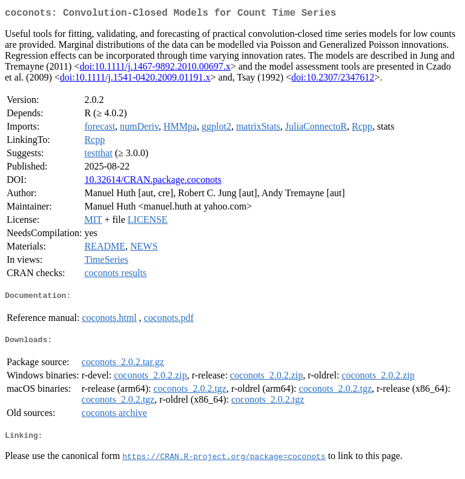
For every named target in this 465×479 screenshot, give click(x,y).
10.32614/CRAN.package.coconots (152, 182)
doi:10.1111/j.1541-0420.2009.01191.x (135, 79)
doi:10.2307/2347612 (332, 79)
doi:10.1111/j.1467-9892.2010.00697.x (154, 69)
